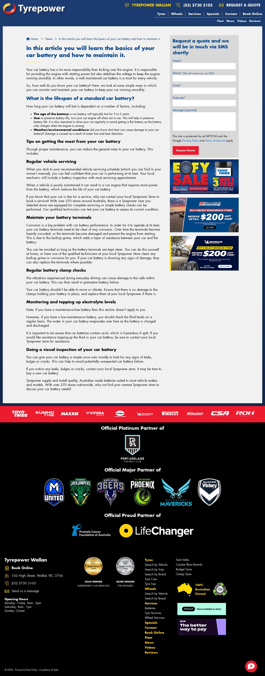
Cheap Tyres (183, 574)
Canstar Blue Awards (189, 564)
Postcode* (179, 98)
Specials (213, 14)
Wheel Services (154, 618)
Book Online (252, 14)
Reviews (255, 21)
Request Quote (185, 150)
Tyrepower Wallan (148, 5)
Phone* (193, 73)
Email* (177, 85)
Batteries (150, 608)
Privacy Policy (190, 140)
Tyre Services (153, 613)
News (230, 21)
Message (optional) (185, 110)
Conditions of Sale (48, 669)
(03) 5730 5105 (198, 5)
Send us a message (25, 591)
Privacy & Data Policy (26, 669)
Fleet (220, 21)
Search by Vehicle (156, 565)
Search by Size (154, 569)
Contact (231, 14)
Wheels (177, 14)
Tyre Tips (150, 584)
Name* (177, 61)
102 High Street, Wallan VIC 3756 (37, 576)
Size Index (182, 560)
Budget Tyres (184, 569)
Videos (241, 21)
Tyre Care (151, 579)
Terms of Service (215, 140)
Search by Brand (155, 574)
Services (194, 14)
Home (32, 39)
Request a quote (239, 5)
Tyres (161, 14)
